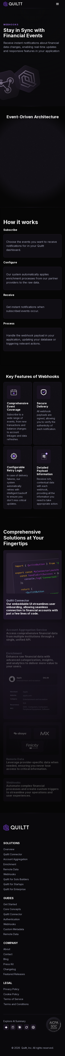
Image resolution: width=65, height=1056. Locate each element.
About (6, 949)
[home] (12, 4)
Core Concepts (12, 909)
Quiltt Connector (12, 854)
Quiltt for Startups (13, 884)
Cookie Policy (11, 994)
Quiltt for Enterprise (14, 889)
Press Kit (8, 964)
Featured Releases (14, 974)
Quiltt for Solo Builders (16, 879)
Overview (8, 849)
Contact (7, 954)
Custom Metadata (13, 929)
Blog (5, 959)
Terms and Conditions (16, 1004)
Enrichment (9, 864)
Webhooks (9, 874)
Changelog (9, 969)
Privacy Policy (11, 989)
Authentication (11, 919)
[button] (57, 4)
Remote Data (10, 869)
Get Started (10, 904)
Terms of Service (13, 999)
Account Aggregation (15, 859)
